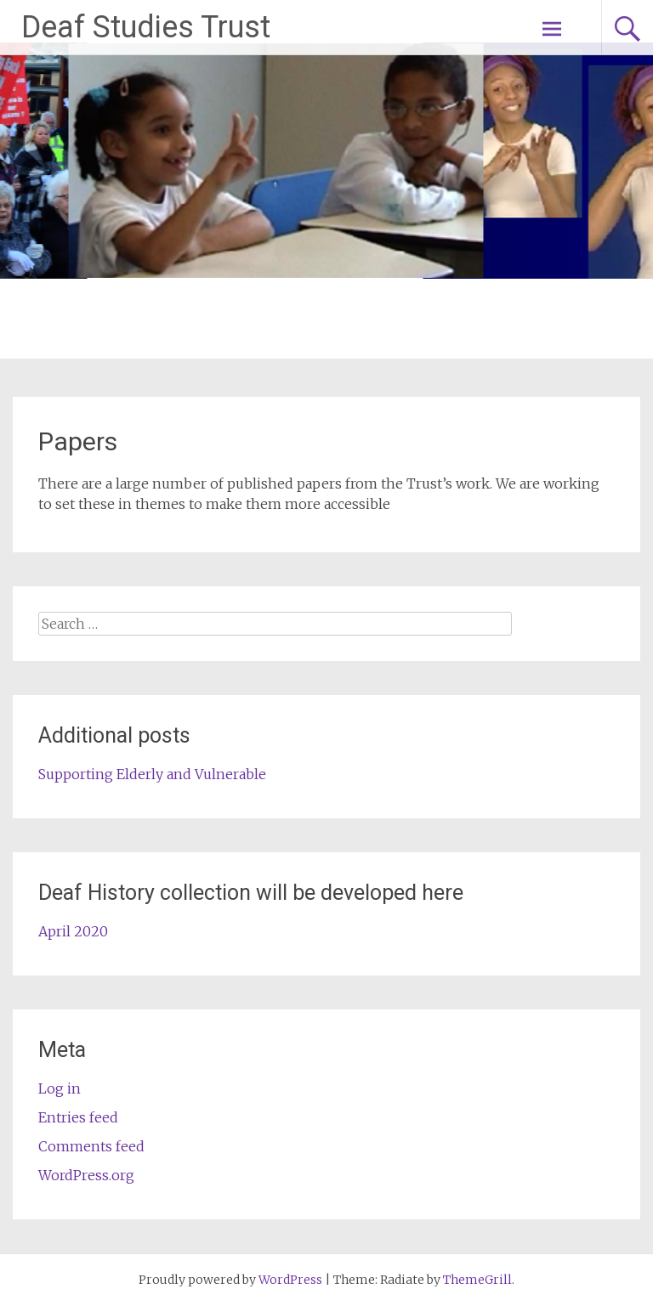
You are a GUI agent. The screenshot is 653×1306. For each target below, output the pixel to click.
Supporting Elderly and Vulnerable (152, 774)
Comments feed (91, 1146)
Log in (59, 1088)
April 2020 (73, 931)
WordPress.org (86, 1175)
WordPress (290, 1279)
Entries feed (78, 1117)
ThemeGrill (477, 1279)
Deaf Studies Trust (145, 27)
